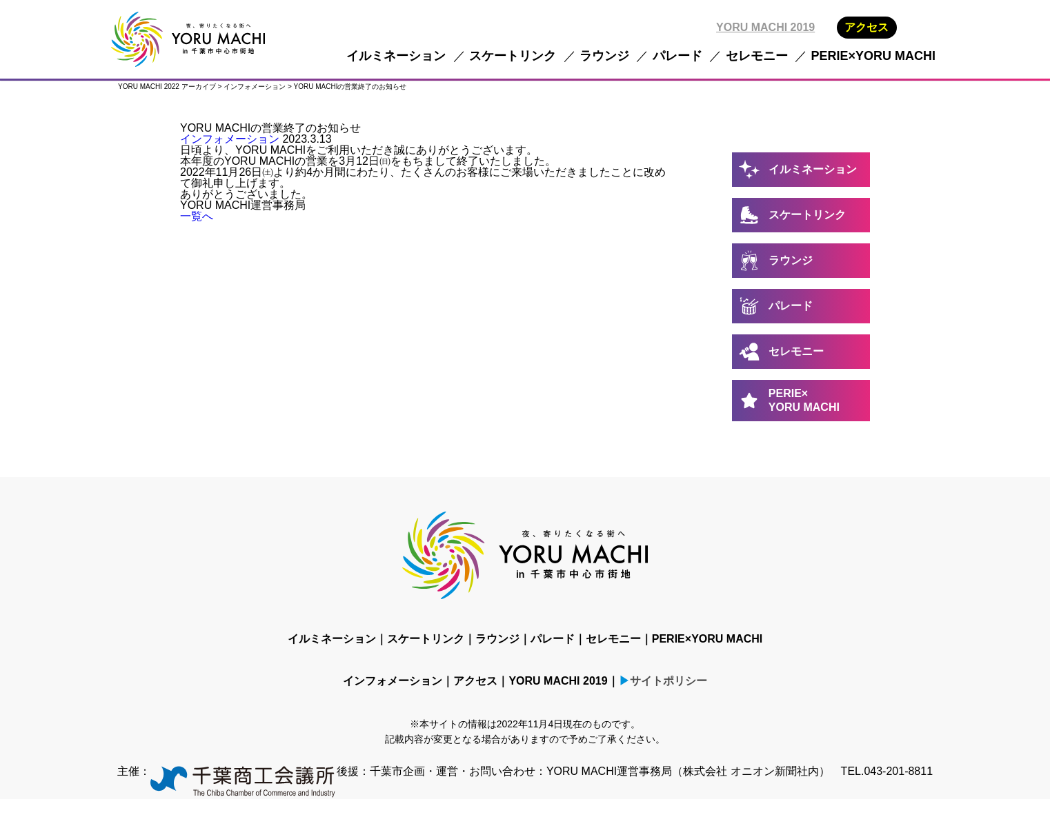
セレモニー (757, 56)
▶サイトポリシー (663, 681)
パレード (677, 56)
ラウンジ (604, 56)
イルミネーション (396, 56)
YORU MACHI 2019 (765, 27)
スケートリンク (512, 56)
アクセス (866, 27)
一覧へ (196, 216)
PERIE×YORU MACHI (873, 56)
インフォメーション (229, 139)
